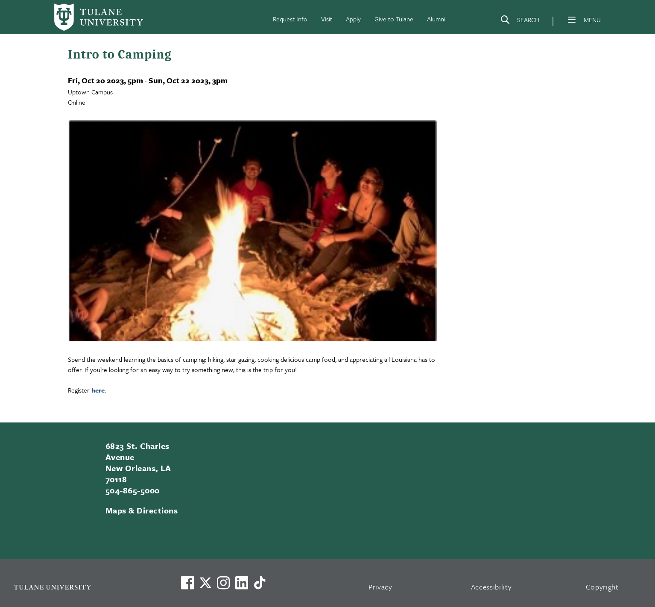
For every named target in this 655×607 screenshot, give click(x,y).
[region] (252, 390)
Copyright (602, 586)
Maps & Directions (141, 510)
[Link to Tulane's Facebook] (223, 582)
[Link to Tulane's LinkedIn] (241, 582)
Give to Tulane (393, 18)
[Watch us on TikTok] (259, 582)
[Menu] (572, 20)
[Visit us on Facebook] (187, 582)
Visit (326, 18)
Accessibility (491, 586)
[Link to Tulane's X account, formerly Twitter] (205, 582)
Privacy (380, 586)
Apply (353, 18)
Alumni (436, 18)
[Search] (519, 21)
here (98, 390)
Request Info (290, 18)
